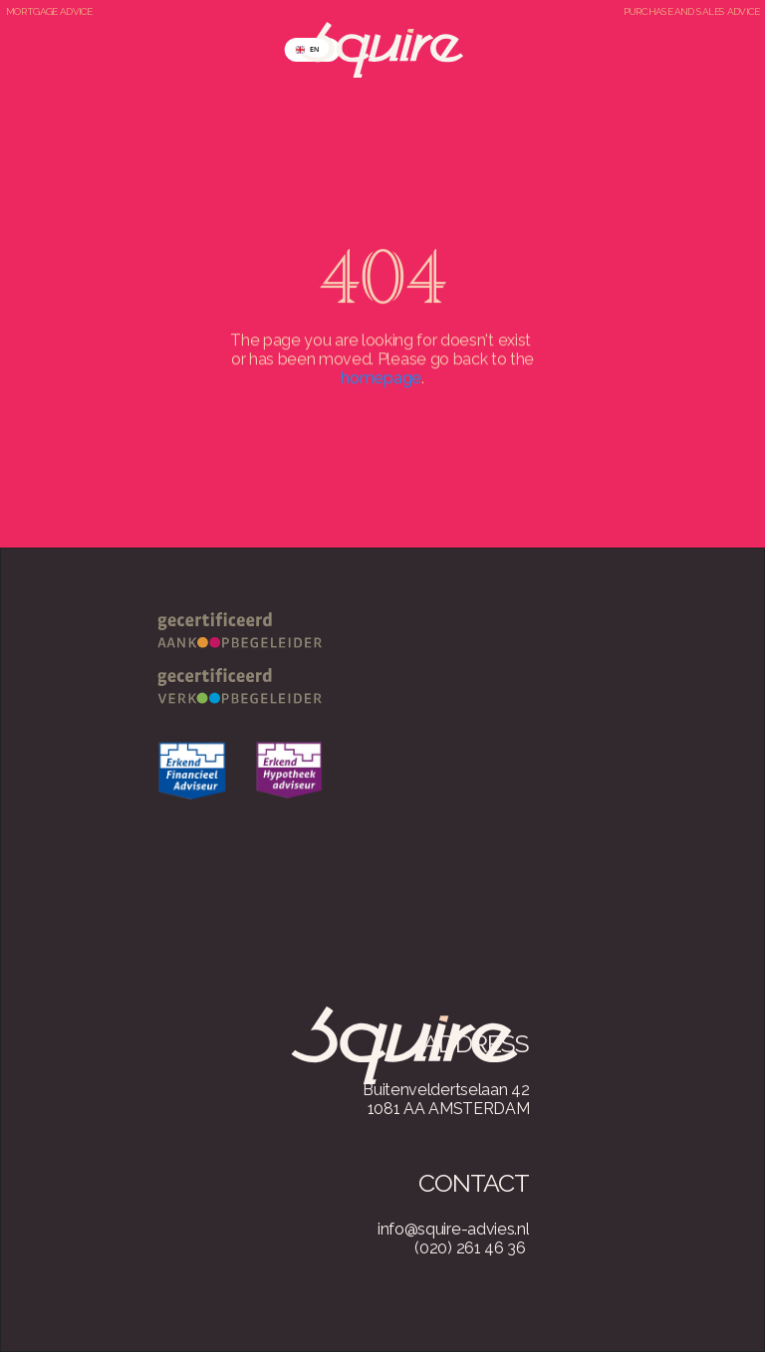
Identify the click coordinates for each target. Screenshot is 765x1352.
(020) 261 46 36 (469, 1248)
